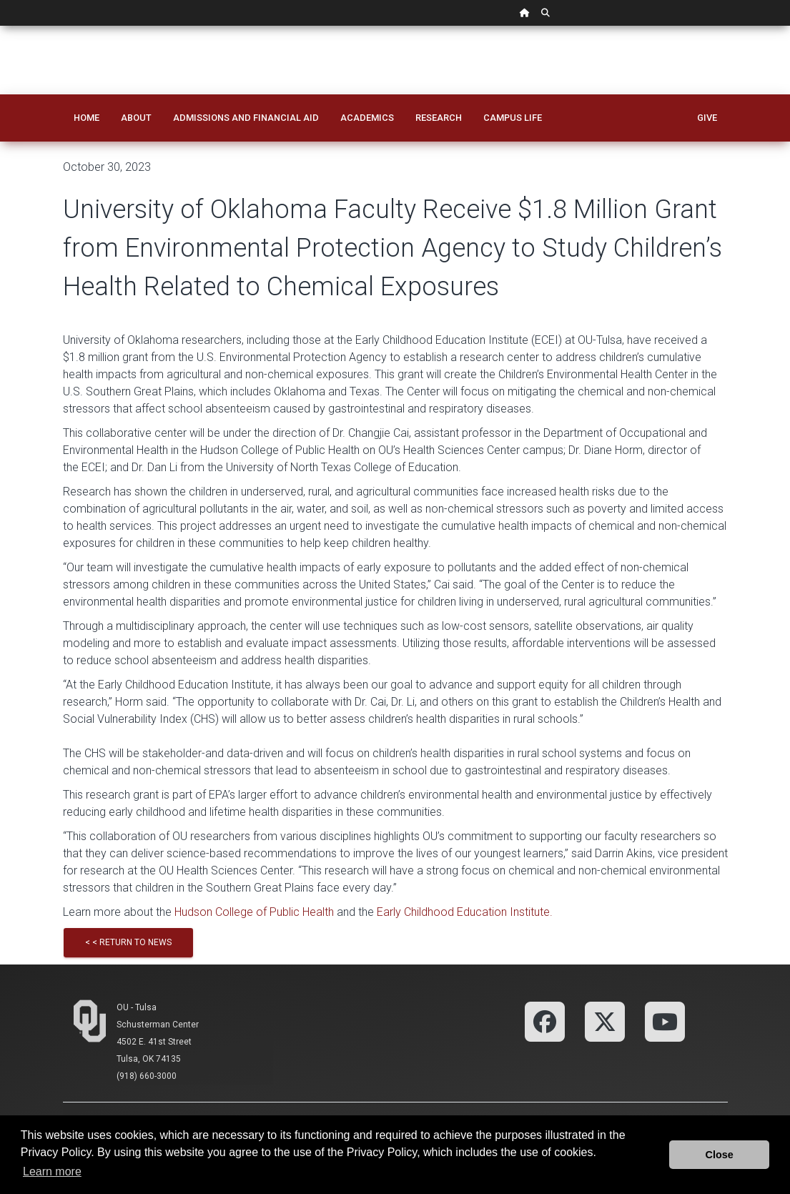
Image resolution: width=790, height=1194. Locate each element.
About (136, 117)
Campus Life (512, 117)
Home (86, 117)
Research (438, 117)
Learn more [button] (52, 1171)
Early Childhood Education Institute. (465, 912)
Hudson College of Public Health (254, 912)
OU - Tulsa (137, 1007)
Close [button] (720, 1154)
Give (707, 117)
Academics (367, 117)
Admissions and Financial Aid (246, 117)
